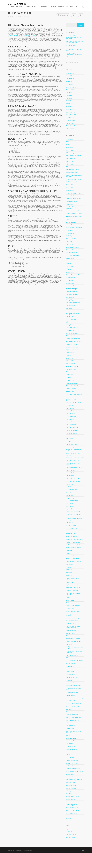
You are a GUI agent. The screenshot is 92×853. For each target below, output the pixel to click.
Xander (11, 16)
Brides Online (70, 233)
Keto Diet (69, 492)
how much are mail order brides (73, 450)
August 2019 (70, 123)
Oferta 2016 (20, 6)
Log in (68, 829)
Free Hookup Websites (73, 386)
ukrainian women (71, 749)
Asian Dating (70, 190)
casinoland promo (71, 252)
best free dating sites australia (72, 207)
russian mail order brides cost (73, 689)
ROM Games (70, 658)
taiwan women (70, 728)
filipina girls (69, 361)
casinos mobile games (72, 255)
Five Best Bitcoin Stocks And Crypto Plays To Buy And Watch (74, 49)
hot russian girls (71, 447)
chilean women (70, 272)
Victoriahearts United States (74, 771)
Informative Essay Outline (74, 467)
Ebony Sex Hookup (71, 344)
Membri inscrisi (63, 6)
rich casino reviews (72, 655)
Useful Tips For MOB (72, 760)
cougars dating (70, 277)
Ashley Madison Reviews (73, 182)
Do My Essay (70, 325)
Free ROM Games (71, 388)
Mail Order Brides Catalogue (74, 539)
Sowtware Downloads (72, 720)
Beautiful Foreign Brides (73, 198)
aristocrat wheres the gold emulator (74, 175)
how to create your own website (73, 454)
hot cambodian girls (72, 433)
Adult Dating (70, 153)
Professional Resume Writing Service (74, 647)
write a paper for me (72, 802)
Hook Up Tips (70, 408)
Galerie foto (44, 7)
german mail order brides (74, 402)
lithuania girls (70, 522)
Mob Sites (69, 572)
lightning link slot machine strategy (74, 519)
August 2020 (70, 90)
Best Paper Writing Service (74, 214)
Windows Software (71, 788)
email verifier (70, 355)
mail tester (69, 550)
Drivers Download (71, 333)
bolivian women (71, 222)
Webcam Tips (70, 777)
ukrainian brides (71, 746)
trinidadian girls (71, 738)
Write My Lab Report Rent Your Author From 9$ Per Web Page (74, 37)
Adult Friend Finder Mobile (74, 156)
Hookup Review (70, 413)
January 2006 (70, 128)
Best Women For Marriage (74, 216)
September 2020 (71, 87)
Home (12, 6)
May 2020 (69, 98)
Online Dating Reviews (73, 605)
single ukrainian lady (72, 706)
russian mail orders (72, 692)
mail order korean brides (73, 545)
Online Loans (70, 608)
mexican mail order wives (73, 561)
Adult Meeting (70, 161)
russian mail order (71, 683)
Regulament (74, 6)
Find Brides (69, 375)
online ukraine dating (72, 618)
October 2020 (70, 84)
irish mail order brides (73, 481)
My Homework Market (72, 585)
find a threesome (71, 369)
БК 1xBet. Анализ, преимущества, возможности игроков (74, 54)
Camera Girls (70, 244)
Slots (67, 712)
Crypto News (70, 283)
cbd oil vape (69, 266)
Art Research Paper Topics (74, 179)
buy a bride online (71, 239)
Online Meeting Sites (72, 611)
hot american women (72, 427)
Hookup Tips (70, 422)
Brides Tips (69, 236)
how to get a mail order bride (75, 458)
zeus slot (68, 818)
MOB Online (69, 570)
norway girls (69, 597)
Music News (69, 582)
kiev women (27, 16)
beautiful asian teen (72, 196)
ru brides (69, 669)
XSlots (68, 816)
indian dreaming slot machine (72, 463)
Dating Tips (69, 316)
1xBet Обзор (69, 147)
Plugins (68, 636)
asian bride (69, 187)
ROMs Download (71, 663)
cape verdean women (72, 247)
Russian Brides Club (72, 677)
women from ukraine (72, 796)
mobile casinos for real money (73, 578)
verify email (69, 766)
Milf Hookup (69, 564)
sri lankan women (71, 723)
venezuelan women (72, 763)
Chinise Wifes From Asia (73, 275)
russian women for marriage (74, 698)
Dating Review (70, 305)
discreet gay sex (71, 319)
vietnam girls (70, 774)
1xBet (67, 144)
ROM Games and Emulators (74, 660)
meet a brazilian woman (73, 556)
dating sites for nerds (72, 311)
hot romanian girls (71, 444)
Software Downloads (72, 714)
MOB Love (69, 567)
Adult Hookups (70, 158)
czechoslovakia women (73, 286)
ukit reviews (69, 743)
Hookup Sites (70, 419)
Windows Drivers (71, 782)
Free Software (70, 397)
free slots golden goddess (74, 394)
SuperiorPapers (70, 726)
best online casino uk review (74, 211)
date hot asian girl (71, 289)
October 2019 (70, 117)
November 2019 (71, 115)
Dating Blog (69, 300)
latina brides (70, 506)
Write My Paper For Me (73, 810)
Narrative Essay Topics (73, 588)
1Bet (67, 142)
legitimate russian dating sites (73, 515)
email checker (70, 352)
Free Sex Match (70, 391)
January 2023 (70, 73)
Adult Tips (69, 167)
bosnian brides (70, 225)
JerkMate (68, 487)
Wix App (68, 791)
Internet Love (70, 476)
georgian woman (71, 400)
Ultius (68, 755)
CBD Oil (68, 264)
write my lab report (72, 807)
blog (67, 219)
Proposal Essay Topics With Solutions (74, 651)
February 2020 (70, 106)
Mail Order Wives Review (73, 547)
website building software (74, 780)
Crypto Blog (69, 280)
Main (67, 553)
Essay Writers (70, 358)
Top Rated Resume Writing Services (74, 731)
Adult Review (70, 164)
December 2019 (71, 112)
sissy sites (69, 709)
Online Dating (70, 603)
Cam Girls (69, 241)
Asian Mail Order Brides (73, 193)
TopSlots (68, 735)
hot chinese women (72, 436)
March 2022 (69, 76)
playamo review (71, 633)
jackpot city (69, 484)
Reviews (34, 6)
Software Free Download (73, 717)
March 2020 (69, 104)
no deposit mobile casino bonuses (73, 593)
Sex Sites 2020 (70, 701)
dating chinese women (73, 302)
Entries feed (69, 832)
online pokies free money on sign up (74, 614)
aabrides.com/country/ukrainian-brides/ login (22, 35)
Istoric (28, 6)
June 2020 (69, 95)
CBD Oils (68, 269)
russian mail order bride (73, 685)
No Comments (63, 15)
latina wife (69, 509)
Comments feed (71, 834)
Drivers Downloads (71, 336)
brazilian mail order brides (74, 227)
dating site (69, 308)
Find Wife (69, 377)
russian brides (70, 674)
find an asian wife (71, 372)
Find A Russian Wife (72, 366)
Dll (67, 322)
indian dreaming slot (72, 460)
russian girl (69, 680)
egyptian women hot (72, 350)
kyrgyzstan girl (70, 498)
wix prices (69, 793)
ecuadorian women (72, 347)
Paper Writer (70, 623)
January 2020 (70, 109)
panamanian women (72, 621)
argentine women (71, 172)
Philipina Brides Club (72, 630)
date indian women (72, 291)
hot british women (71, 430)
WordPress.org (70, 837)
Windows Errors (71, 785)
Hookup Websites (71, 425)
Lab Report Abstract (72, 501)
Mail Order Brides (71, 536)
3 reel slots (69, 150)
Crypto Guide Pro (71, 45)
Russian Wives (70, 695)
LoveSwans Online (71, 528)
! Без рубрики (69, 139)
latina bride (69, 503)
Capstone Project (71, 250)
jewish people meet (72, 489)
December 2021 (71, 79)
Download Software (72, 327)
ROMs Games (70, 666)
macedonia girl (70, 531)
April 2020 (69, 101)
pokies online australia (73, 639)
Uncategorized (70, 757)
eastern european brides (73, 341)
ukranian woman (71, 752)
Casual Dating (70, 258)
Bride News (69, 230)
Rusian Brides (70, 672)
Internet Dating (70, 473)
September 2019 (71, 120)
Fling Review (70, 380)
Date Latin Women (71, 294)
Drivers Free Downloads (73, 338)
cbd (67, 261)
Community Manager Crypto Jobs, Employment (74, 41)
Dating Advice (70, 297)
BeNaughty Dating (71, 201)
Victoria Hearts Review (73, 768)
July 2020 (69, 92)
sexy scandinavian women (74, 703)
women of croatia (71, 799)
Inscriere (53, 6)
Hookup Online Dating (72, 411)
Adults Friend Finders (72, 169)
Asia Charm (69, 185)
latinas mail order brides (73, 512)
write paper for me (71, 813)
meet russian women (72, 559)
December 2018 (71, 126)
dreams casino (70, 330)
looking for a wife (71, 525)
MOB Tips (69, 575)
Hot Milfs (69, 441)
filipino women (70, 363)
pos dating (69, 644)
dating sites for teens (72, 314)
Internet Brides (70, 470)
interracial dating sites (73, 478)
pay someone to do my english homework (73, 626)
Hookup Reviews (71, 416)
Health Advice (70, 405)
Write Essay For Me (72, 805)
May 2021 (69, 81)
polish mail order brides (73, 641)
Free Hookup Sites (71, 383)
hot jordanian (70, 438)
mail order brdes (71, 534)
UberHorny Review (71, 741)
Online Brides (70, 600)
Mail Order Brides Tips (73, 542)
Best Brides (69, 204)
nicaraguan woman (72, 590)
